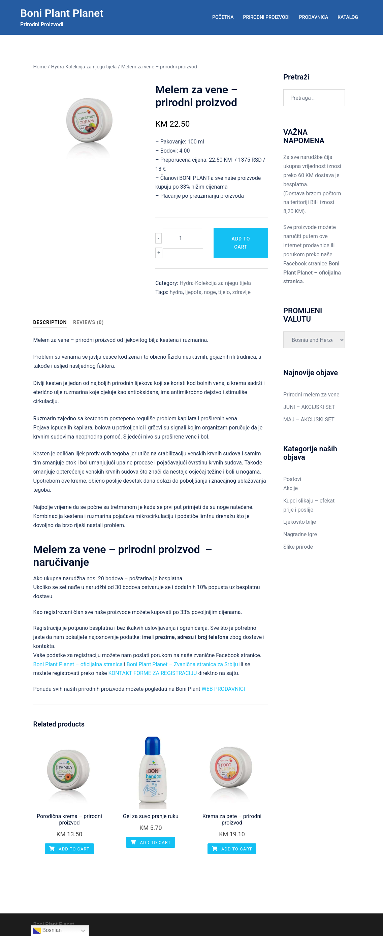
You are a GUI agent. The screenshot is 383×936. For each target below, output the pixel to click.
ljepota (193, 292)
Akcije (290, 488)
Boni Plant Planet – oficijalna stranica (78, 664)
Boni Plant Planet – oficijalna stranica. (312, 272)
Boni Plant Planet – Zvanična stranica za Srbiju (182, 664)
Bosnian (47, 931)
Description (50, 322)
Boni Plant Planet (61, 13)
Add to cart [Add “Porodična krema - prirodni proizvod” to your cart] (69, 848)
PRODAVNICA (313, 17)
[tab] (50, 322)
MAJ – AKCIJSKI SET (308, 419)
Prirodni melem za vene (311, 394)
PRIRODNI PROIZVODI (266, 17)
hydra (176, 292)
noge (210, 292)
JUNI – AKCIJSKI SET (309, 407)
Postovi (292, 479)
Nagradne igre (300, 534)
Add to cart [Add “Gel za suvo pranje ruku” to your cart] (150, 842)
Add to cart (241, 243)
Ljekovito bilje (299, 522)
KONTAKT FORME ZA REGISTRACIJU (152, 673)
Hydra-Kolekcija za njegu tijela (84, 67)
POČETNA (223, 17)
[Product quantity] (183, 238)
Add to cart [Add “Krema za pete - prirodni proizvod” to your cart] (232, 848)
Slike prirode (298, 547)
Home (40, 67)
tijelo (224, 292)
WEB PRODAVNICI (223, 689)
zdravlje (241, 292)
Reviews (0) (88, 322)
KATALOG (348, 17)
